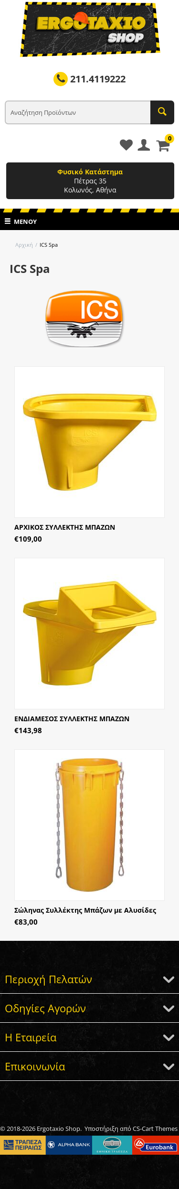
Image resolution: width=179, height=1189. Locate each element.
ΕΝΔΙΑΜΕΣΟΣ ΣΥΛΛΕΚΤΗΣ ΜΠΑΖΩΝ (71, 718)
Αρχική (24, 244)
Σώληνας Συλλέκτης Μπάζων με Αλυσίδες (85, 910)
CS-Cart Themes (155, 1128)
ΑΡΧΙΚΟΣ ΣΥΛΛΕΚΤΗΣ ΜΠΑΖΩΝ (64, 527)
